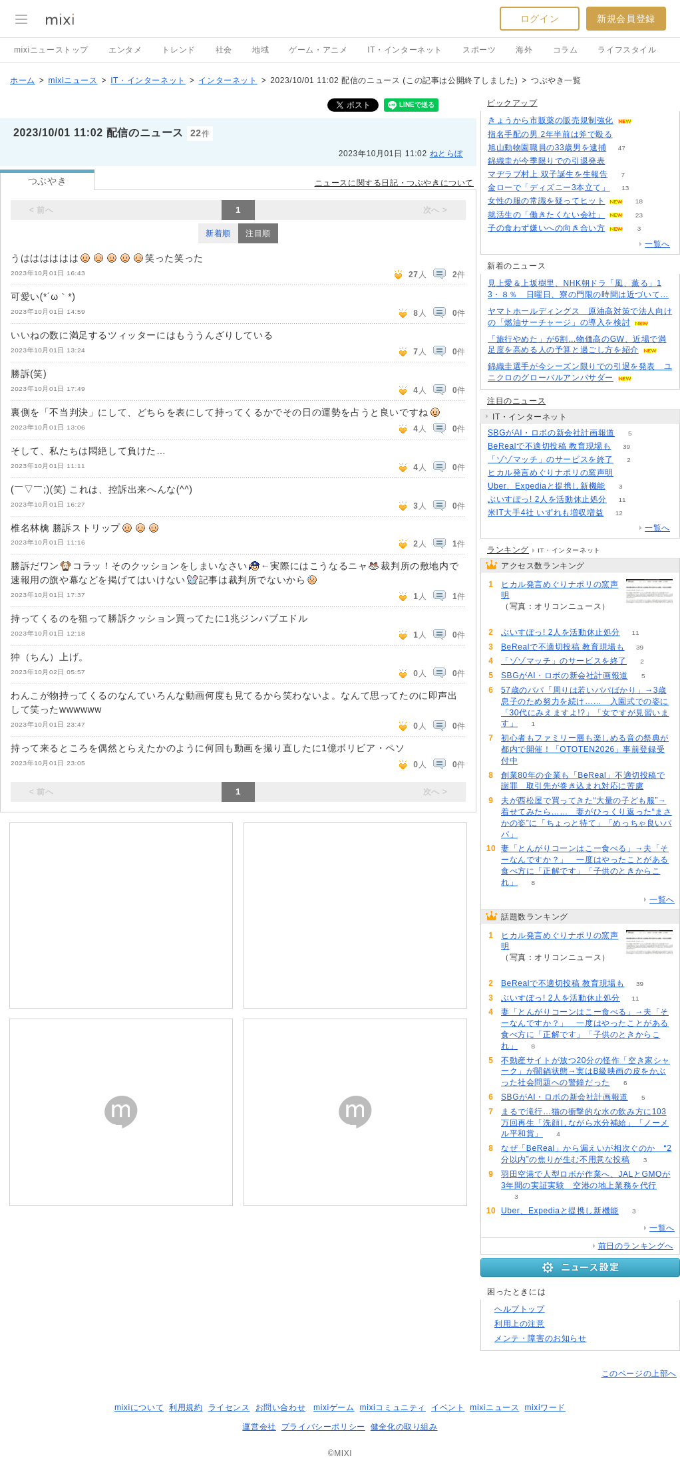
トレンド (178, 50)
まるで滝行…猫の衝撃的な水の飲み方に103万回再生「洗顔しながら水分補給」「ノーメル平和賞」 (585, 1123)
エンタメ (125, 50)
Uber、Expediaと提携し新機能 (546, 486)
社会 (224, 50)
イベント (447, 1407)
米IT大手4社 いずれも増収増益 (545, 512)
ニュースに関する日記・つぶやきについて (394, 182)
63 (620, 161)
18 (639, 201)
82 (647, 120)
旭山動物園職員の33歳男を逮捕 (547, 147)
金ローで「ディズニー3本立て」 (549, 187)
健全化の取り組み (404, 1426)
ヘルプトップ (519, 1309)
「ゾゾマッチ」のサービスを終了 (550, 459)
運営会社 (258, 1426)
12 (619, 513)
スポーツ (479, 50)
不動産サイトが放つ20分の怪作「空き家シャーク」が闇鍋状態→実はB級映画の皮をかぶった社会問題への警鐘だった (585, 1072)
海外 (524, 50)
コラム (565, 50)
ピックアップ (512, 103)
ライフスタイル (626, 50)
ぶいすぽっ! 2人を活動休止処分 (547, 499)
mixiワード (545, 1407)
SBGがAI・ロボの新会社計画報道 (551, 432)
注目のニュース (516, 401)
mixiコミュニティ (393, 1407)
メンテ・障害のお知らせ (540, 1338)
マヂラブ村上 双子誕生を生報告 (547, 174)
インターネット (227, 80)
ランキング (508, 549)
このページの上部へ (639, 1373)
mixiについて (139, 1407)
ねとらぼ (446, 153)
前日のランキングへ (635, 1246)
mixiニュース (72, 80)
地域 (260, 50)
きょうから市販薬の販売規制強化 (550, 120)
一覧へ (657, 244)
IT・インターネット (404, 50)
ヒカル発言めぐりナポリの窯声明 (550, 472)
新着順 (218, 233)
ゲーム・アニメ (318, 50)
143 (627, 134)
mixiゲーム (334, 1407)
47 (621, 148)
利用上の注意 (519, 1323)
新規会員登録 (626, 18)
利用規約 (185, 1407)
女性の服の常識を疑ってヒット (546, 200)
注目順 (258, 233)
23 (639, 215)
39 (626, 446)
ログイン (539, 18)
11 (621, 499)
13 (625, 187)
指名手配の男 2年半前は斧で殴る (550, 134)
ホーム (22, 80)
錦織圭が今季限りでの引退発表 (546, 161)
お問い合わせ (280, 1407)
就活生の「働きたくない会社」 (546, 214)
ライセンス (229, 1407)
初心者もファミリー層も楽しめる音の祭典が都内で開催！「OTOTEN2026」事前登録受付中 (585, 749)
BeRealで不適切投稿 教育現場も (549, 446)
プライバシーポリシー (323, 1426)
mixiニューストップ (51, 50)
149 (629, 473)
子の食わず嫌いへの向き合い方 (546, 228)
